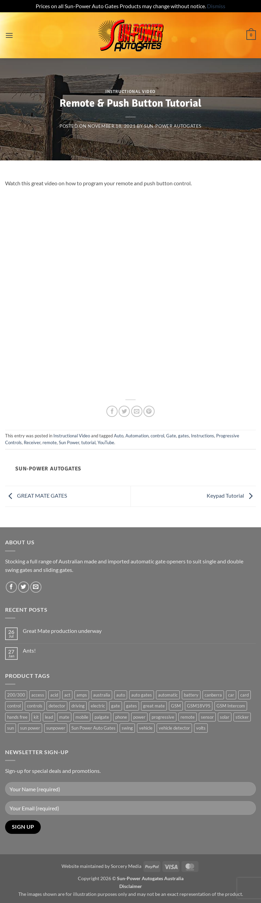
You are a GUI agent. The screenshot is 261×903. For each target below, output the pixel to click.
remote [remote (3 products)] (187, 717)
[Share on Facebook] (112, 411)
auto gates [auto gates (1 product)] (141, 695)
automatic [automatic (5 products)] (168, 695)
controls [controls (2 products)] (34, 706)
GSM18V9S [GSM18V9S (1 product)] (198, 706)
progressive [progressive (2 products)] (163, 717)
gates (183, 435)
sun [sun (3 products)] (10, 728)
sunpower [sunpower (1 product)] (55, 728)
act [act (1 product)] (67, 695)
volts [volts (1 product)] (201, 728)
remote (49, 442)
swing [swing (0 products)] (127, 728)
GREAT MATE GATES (36, 495)
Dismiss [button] (216, 6)
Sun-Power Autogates (173, 126)
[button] (9, 35)
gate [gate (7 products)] (115, 706)
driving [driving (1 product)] (78, 706)
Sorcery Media (126, 866)
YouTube (106, 442)
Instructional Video (130, 91)
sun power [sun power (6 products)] (30, 728)
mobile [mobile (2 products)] (81, 717)
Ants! (29, 650)
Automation (137, 435)
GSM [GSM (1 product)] (176, 706)
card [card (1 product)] (244, 695)
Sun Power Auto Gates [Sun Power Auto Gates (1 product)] (93, 728)
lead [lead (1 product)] (49, 717)
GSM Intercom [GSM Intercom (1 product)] (230, 706)
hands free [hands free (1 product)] (17, 717)
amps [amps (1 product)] (81, 695)
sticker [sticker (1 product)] (242, 717)
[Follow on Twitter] (23, 587)
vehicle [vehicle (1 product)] (146, 728)
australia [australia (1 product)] (101, 695)
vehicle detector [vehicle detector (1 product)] (174, 728)
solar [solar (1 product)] (224, 717)
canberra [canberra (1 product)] (213, 695)
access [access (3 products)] (37, 695)
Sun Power (69, 442)
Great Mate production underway (62, 630)
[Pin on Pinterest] (149, 411)
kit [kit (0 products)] (36, 717)
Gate (171, 435)
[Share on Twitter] (124, 411)
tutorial (88, 442)
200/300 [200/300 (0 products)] (16, 695)
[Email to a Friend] (136, 411)
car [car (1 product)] (231, 695)
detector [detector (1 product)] (57, 706)
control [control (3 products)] (14, 706)
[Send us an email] (35, 587)
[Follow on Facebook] (11, 587)
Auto (118, 435)
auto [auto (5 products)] (120, 695)
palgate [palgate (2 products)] (101, 717)
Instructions (202, 435)
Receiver (32, 442)
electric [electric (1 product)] (98, 706)
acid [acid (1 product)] (54, 695)
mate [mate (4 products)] (64, 717)
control (157, 435)
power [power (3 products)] (139, 717)
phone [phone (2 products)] (121, 717)
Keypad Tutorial (231, 495)
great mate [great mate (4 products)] (154, 706)
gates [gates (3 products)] (131, 706)
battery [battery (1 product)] (191, 695)
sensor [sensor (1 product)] (207, 717)
